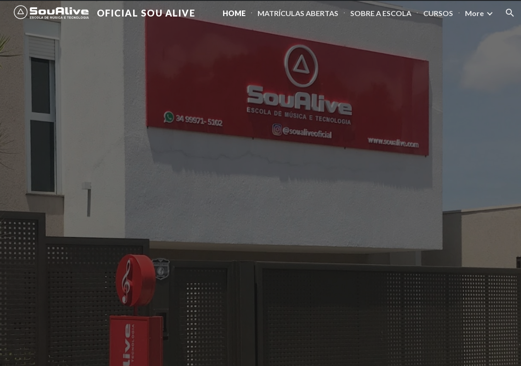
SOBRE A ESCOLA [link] (380, 13)
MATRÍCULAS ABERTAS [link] (298, 13)
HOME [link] (234, 13)
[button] (510, 13)
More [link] (474, 13)
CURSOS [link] (438, 13)
